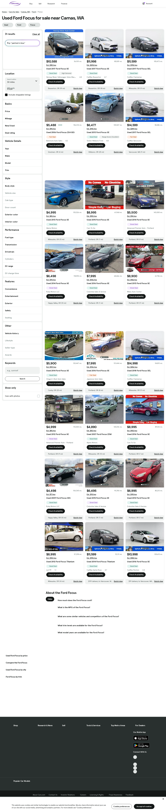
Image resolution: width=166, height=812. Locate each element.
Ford (34, 12)
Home (4, 12)
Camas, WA (25, 12)
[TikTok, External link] (135, 757)
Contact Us (53, 795)
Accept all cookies (144, 806)
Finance (64, 4)
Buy (30, 4)
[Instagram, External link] (135, 768)
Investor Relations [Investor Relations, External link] (69, 795)
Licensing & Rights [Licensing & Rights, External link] (97, 795)
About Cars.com (39, 795)
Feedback (129, 795)
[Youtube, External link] (135, 764)
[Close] (163, 799)
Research (51, 4)
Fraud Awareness (115, 795)
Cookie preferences (121, 806)
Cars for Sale (14, 12)
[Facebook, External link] (135, 761)
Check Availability (55, 82)
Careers (83, 795)
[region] (83, 804)
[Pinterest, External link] (135, 771)
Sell (40, 4)
